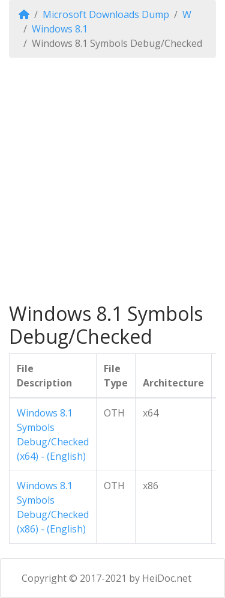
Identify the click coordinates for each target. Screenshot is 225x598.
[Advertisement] (112, 180)
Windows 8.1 (60, 28)
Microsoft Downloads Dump (106, 14)
